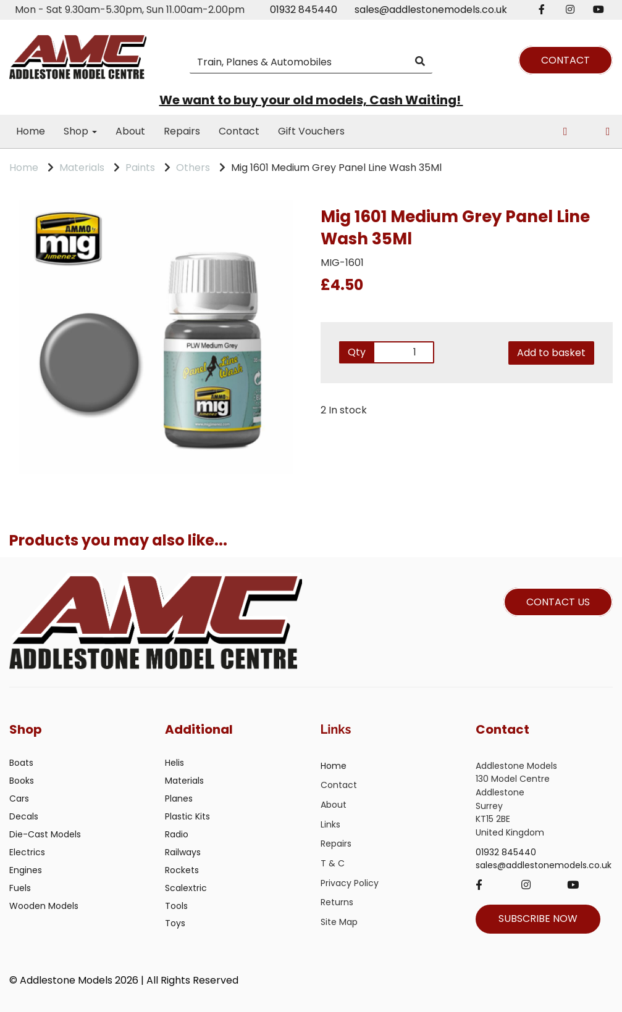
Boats (21, 763)
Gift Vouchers (311, 131)
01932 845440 (303, 9)
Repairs (182, 131)
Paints (140, 167)
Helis (174, 763)
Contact (239, 131)
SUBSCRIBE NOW (538, 918)
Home (30, 131)
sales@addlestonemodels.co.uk (431, 9)
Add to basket (551, 353)
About (130, 131)
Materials (81, 167)
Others (193, 167)
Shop (80, 131)
